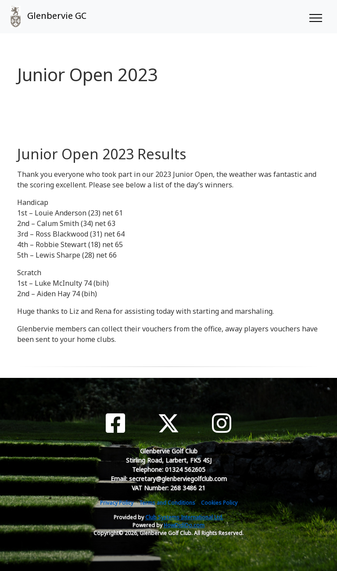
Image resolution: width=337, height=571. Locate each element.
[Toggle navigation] (315, 17)
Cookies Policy (219, 502)
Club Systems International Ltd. (184, 517)
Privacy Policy (116, 502)
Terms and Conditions (167, 502)
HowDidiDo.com (184, 525)
